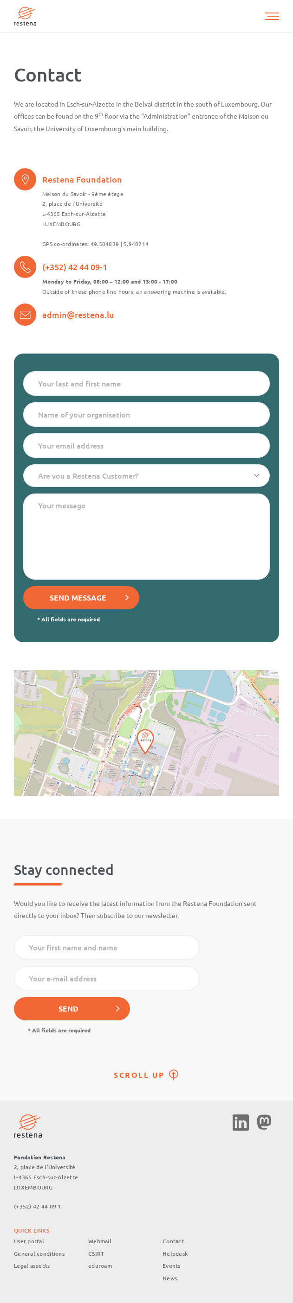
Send (68, 1008)
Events (172, 1266)
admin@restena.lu (78, 314)
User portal (29, 1242)
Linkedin (241, 1122)
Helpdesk (175, 1254)
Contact (173, 1242)
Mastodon (264, 1122)
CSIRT (96, 1254)
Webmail (99, 1242)
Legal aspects (32, 1266)
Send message (78, 597)
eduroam (100, 1266)
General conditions (39, 1254)
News (170, 1278)
